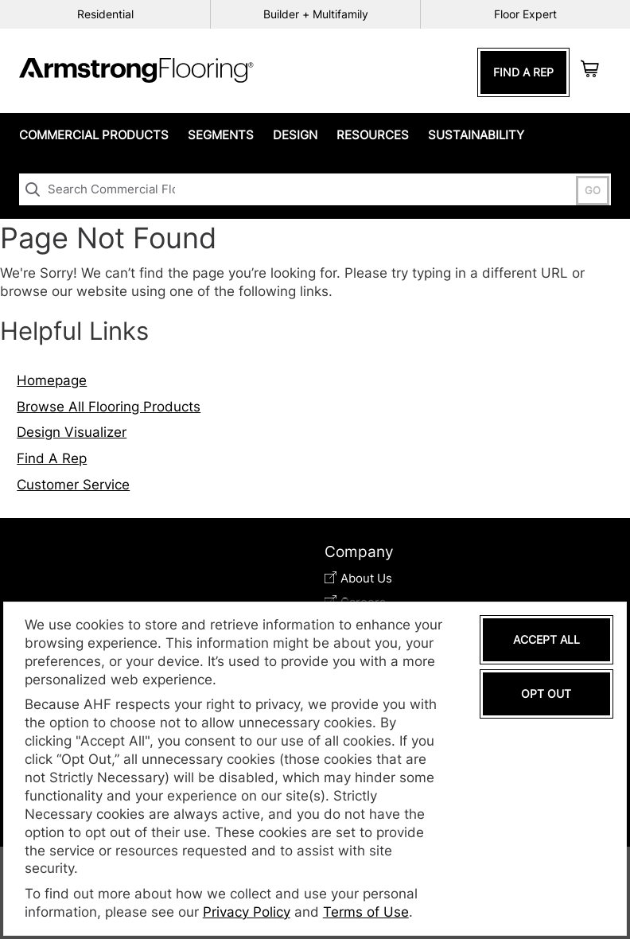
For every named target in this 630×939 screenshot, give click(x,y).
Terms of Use (366, 912)
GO (593, 191)
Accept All (546, 639)
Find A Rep (523, 72)
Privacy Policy (246, 912)
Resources (372, 134)
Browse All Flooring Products (108, 407)
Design (295, 134)
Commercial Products (94, 134)
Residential (105, 14)
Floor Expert (525, 14)
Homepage (52, 380)
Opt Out (546, 693)
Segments (221, 134)
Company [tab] (359, 552)
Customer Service (73, 485)
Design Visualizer (71, 432)
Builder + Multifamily (315, 14)
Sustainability (476, 134)
